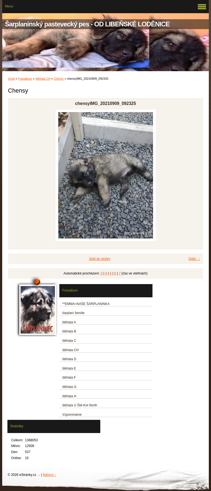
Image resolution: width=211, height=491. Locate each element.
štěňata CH (42, 78)
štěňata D (69, 359)
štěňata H (69, 396)
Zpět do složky (99, 259)
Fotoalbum (25, 78)
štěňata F (69, 377)
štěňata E (69, 368)
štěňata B (69, 331)
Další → (194, 259)
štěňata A (69, 322)
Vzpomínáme (72, 415)
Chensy (59, 78)
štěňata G (69, 387)
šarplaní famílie (73, 313)
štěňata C (69, 341)
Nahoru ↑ (49, 475)
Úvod (11, 78)
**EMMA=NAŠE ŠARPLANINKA (85, 304)
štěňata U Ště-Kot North (79, 405)
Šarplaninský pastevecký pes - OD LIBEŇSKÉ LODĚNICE (87, 24)
